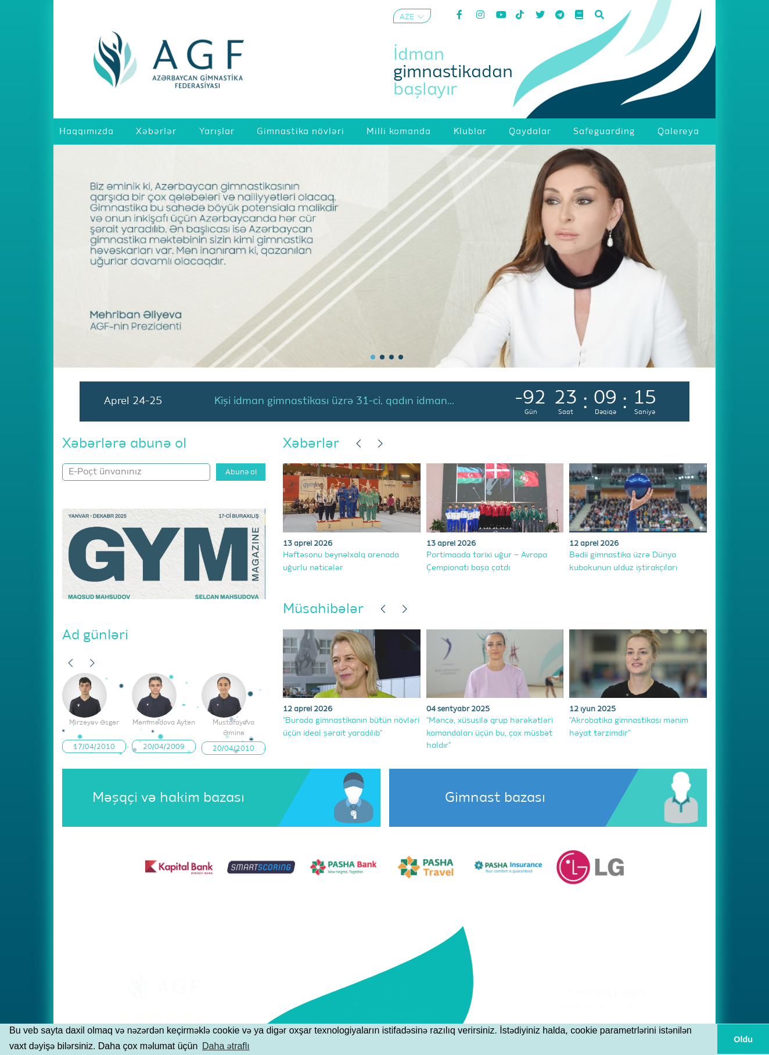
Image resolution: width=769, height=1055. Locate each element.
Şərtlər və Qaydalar (605, 1008)
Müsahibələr (323, 609)
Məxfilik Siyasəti (605, 1022)
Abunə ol (241, 472)
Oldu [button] (743, 1039)
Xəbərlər (311, 444)
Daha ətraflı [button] (226, 1046)
